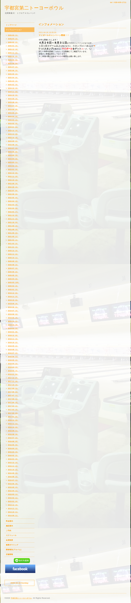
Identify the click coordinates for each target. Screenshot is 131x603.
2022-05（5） (13, 197)
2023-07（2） (13, 148)
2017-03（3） (13, 409)
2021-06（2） (13, 233)
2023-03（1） (13, 162)
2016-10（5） (13, 427)
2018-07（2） (13, 353)
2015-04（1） (13, 491)
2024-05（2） (13, 113)
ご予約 (8, 531)
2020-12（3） (13, 250)
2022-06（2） (13, 194)
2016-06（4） (13, 441)
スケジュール (11, 535)
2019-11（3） (13, 296)
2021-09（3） (13, 226)
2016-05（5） (13, 445)
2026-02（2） (13, 42)
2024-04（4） (13, 116)
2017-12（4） (13, 378)
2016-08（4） (13, 434)
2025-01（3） (13, 84)
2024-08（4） (13, 102)
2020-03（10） (13, 282)
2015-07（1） (13, 480)
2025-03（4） (13, 81)
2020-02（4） (13, 286)
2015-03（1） (13, 494)
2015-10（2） (13, 469)
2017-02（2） (13, 413)
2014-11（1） (13, 508)
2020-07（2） (13, 268)
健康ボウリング (12, 545)
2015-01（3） (13, 501)
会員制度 (9, 540)
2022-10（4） (13, 180)
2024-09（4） (13, 99)
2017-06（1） (13, 399)
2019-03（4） (13, 325)
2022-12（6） (13, 173)
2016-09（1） (13, 431)
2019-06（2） (13, 314)
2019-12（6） (13, 293)
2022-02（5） (13, 208)
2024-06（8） (13, 109)
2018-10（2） (13, 342)
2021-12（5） (13, 215)
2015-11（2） (13, 466)
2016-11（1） (13, 424)
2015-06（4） (13, 484)
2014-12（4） (13, 505)
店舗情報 (9, 554)
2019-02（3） (13, 328)
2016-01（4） (13, 459)
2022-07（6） (13, 190)
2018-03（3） (13, 367)
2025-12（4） (13, 49)
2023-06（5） (13, 152)
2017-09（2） (13, 388)
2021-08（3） (13, 229)
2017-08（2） (13, 392)
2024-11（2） (13, 92)
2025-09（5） (13, 60)
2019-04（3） (13, 321)
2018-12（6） (13, 335)
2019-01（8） (13, 332)
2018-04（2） (13, 363)
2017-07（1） (13, 395)
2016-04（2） (13, 448)
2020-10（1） (13, 258)
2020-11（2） (13, 254)
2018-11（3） (13, 339)
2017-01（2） (13, 416)
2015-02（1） (13, 498)
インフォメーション (14, 30)
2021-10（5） (13, 222)
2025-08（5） (13, 63)
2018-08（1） (13, 349)
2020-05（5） (13, 275)
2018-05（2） (13, 360)
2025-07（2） (13, 67)
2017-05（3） (13, 402)
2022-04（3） (13, 201)
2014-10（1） (13, 512)
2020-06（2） (13, 272)
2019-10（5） (13, 300)
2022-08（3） (13, 187)
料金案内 (9, 521)
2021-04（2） (13, 240)
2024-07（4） (13, 106)
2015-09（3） (13, 473)
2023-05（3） (13, 155)
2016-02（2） (13, 455)
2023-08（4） (13, 144)
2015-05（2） (13, 487)
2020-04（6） (13, 279)
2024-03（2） (13, 120)
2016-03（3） (13, 452)
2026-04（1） (13, 35)
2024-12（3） (13, 88)
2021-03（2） (13, 243)
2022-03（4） (13, 205)
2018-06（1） (13, 356)
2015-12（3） (13, 462)
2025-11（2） (13, 53)
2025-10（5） (13, 56)
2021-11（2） (13, 219)
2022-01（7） (13, 212)
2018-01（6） (13, 374)
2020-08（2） (13, 265)
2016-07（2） (13, 438)
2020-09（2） (13, 261)
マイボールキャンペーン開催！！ (54, 35)
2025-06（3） (13, 70)
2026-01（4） (13, 46)
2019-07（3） (13, 310)
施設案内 (9, 526)
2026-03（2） (13, 39)
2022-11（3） (13, 176)
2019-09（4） (13, 303)
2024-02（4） (13, 123)
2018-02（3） (13, 371)
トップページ (11, 25)
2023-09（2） (13, 141)
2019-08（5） (13, 307)
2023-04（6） (13, 159)
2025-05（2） (13, 74)
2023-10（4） (13, 137)
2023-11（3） (13, 134)
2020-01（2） (13, 289)
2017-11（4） (13, 381)
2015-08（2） (13, 476)
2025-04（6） (13, 77)
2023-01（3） (13, 169)
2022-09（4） (13, 183)
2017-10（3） (13, 385)
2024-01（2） (13, 127)
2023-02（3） (13, 166)
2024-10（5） (13, 95)
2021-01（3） (13, 247)
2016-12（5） (13, 420)
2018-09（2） (13, 346)
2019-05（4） (13, 318)
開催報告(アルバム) (13, 550)
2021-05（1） (13, 236)
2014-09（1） (13, 515)
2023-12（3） (13, 130)
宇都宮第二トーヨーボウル (34, 7)
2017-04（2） (13, 406)
